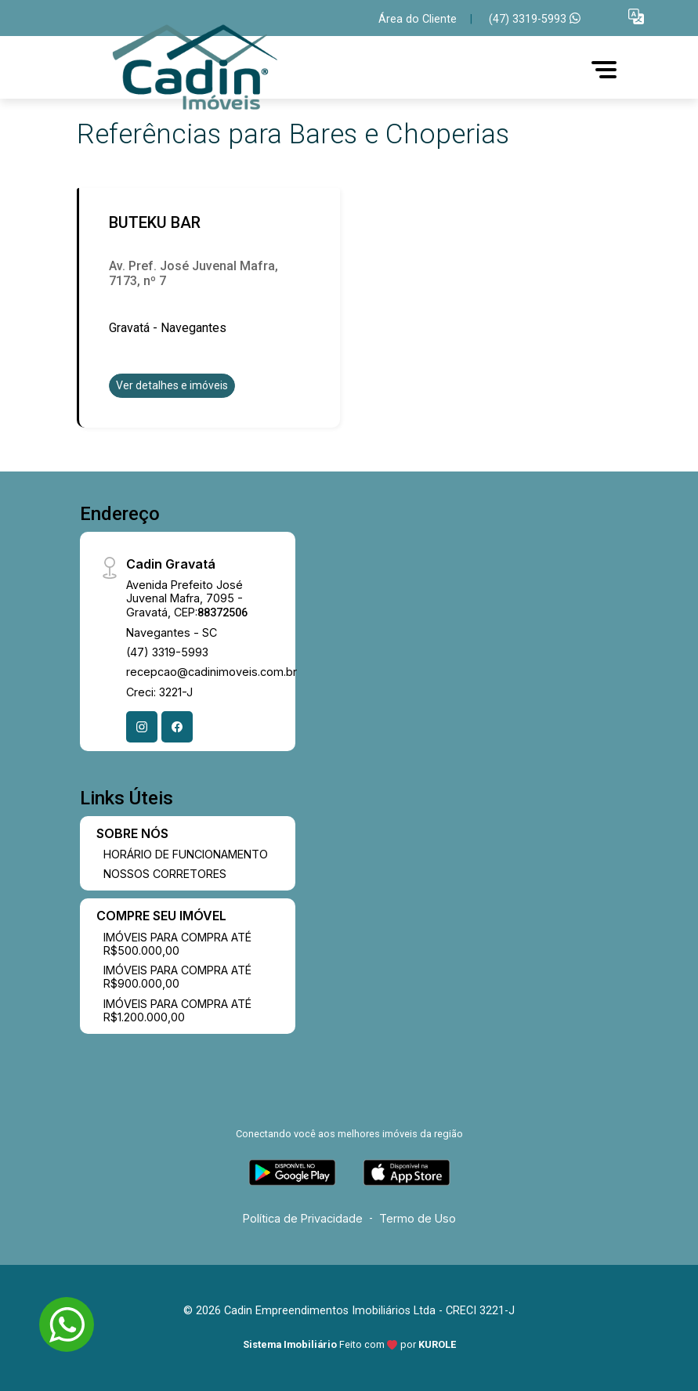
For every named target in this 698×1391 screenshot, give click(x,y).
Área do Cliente (417, 19)
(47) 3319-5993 (534, 19)
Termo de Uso (417, 1218)
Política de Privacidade (303, 1218)
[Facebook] (177, 726)
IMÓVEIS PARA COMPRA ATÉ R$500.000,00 (177, 943)
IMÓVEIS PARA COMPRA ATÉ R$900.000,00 (177, 976)
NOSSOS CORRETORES (164, 873)
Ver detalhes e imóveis (172, 385)
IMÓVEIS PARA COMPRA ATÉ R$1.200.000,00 (177, 1010)
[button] (636, 16)
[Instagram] (141, 726)
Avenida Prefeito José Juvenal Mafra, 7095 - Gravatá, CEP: (187, 598)
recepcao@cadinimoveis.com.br (211, 671)
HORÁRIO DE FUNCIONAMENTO (185, 854)
